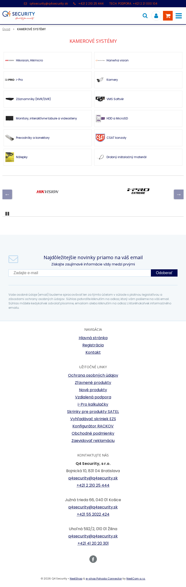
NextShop (76, 578)
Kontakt (93, 352)
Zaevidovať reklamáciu (93, 440)
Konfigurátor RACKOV (93, 426)
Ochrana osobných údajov (93, 375)
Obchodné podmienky (93, 433)
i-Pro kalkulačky (93, 404)
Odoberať (164, 273)
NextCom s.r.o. (135, 578)
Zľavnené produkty (93, 382)
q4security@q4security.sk (49, 3)
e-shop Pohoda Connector (104, 578)
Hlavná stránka (93, 338)
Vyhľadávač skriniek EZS (93, 419)
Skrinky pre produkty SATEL (93, 411)
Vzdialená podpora (93, 397)
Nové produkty (93, 390)
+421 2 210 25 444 (91, 3)
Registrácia (93, 345)
